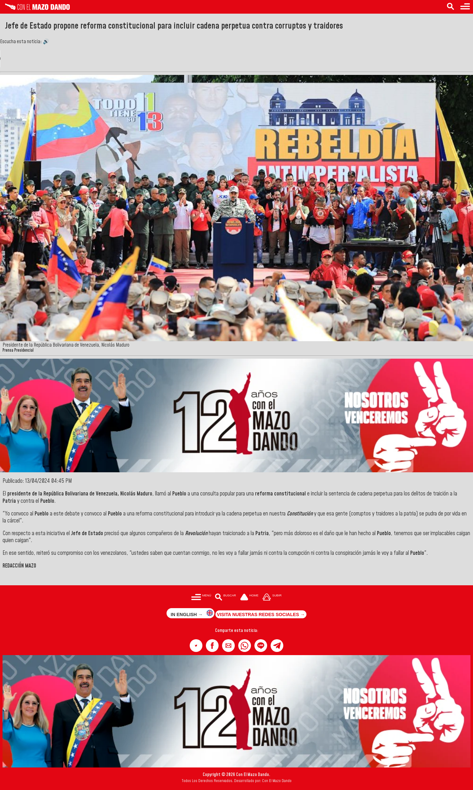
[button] (196, 645)
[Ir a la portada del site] (249, 597)
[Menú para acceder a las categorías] (465, 7)
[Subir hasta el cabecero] (272, 597)
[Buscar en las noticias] (450, 7)
